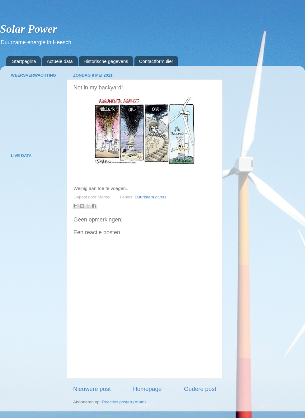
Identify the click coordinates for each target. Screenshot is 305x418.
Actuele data (60, 61)
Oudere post (200, 389)
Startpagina (24, 61)
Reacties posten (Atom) (124, 402)
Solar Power (28, 29)
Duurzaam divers (151, 197)
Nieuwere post (92, 389)
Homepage (147, 389)
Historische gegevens (105, 61)
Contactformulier (156, 61)
